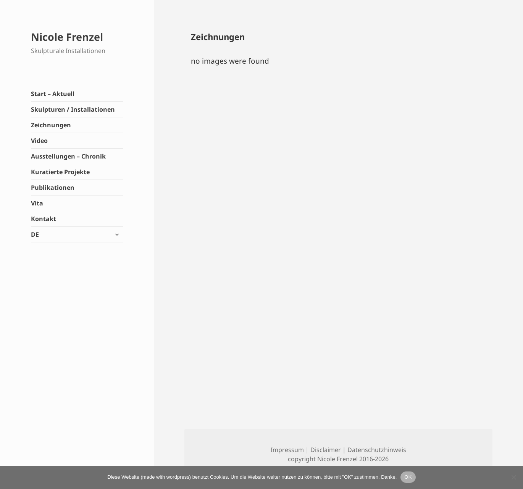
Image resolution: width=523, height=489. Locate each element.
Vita (37, 203)
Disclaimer (325, 450)
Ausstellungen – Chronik (68, 156)
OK (408, 477)
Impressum (287, 450)
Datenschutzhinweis (376, 450)
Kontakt (43, 219)
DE (35, 234)
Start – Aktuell (52, 94)
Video (39, 140)
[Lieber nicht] (513, 477)
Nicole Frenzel (67, 37)
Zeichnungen (51, 125)
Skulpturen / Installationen (73, 109)
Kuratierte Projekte (60, 172)
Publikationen (52, 187)
